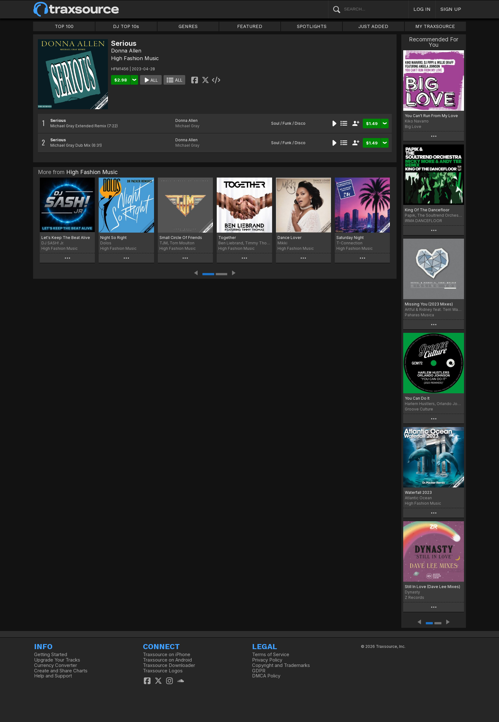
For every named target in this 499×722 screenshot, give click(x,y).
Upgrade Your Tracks (57, 660)
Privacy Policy (267, 660)
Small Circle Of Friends (180, 237)
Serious (58, 120)
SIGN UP (450, 9)
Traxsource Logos (163, 671)
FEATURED (249, 26)
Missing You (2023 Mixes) (429, 304)
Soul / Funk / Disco (288, 123)
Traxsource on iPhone (166, 654)
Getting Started (50, 654)
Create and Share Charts (61, 671)
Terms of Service (270, 654)
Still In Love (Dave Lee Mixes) (432, 586)
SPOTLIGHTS (312, 26)
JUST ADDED (373, 26)
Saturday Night (350, 237)
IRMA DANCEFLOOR (423, 220)
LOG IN (422, 9)
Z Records (414, 597)
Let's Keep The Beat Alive (65, 237)
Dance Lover (289, 237)
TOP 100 (64, 26)
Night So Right (113, 237)
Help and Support (53, 676)
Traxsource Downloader (169, 665)
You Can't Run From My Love (431, 115)
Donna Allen (126, 50)
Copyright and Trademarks (281, 665)
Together (227, 237)
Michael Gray (187, 125)
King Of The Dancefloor (427, 209)
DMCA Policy (266, 676)
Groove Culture (419, 409)
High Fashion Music (135, 58)
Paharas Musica (419, 314)
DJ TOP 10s (126, 26)
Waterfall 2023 (418, 492)
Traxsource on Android (167, 660)
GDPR (258, 671)
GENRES (188, 26)
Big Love (413, 126)
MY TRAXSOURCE (435, 26)
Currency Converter (55, 665)
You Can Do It (417, 398)
